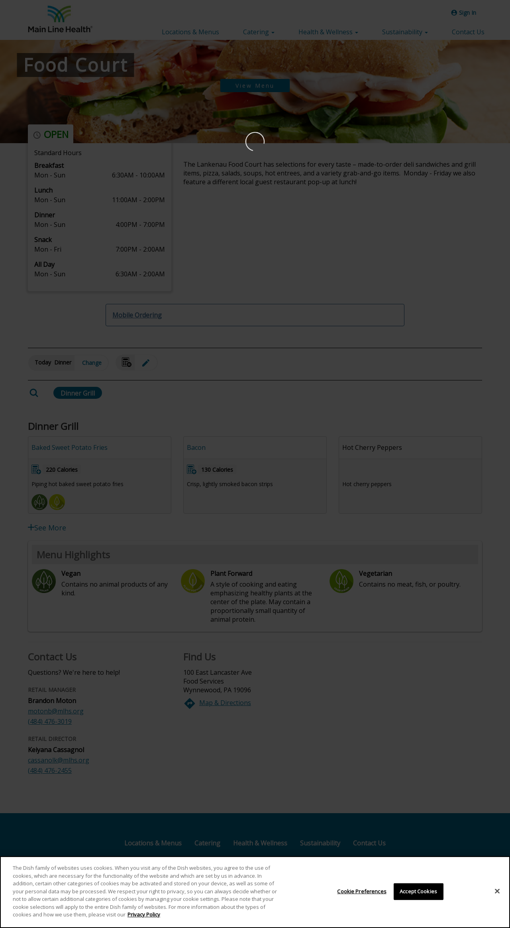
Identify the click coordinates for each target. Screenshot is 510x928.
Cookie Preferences (361, 893)
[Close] (497, 893)
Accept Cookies (418, 893)
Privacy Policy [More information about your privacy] (144, 917)
